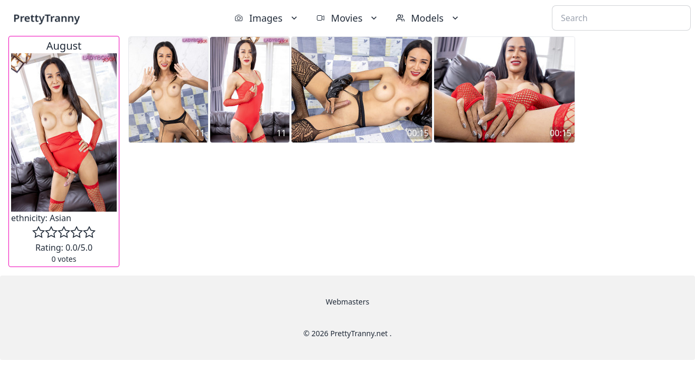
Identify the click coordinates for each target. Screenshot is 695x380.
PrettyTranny (46, 18)
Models (428, 18)
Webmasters (347, 302)
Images (266, 18)
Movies (347, 18)
